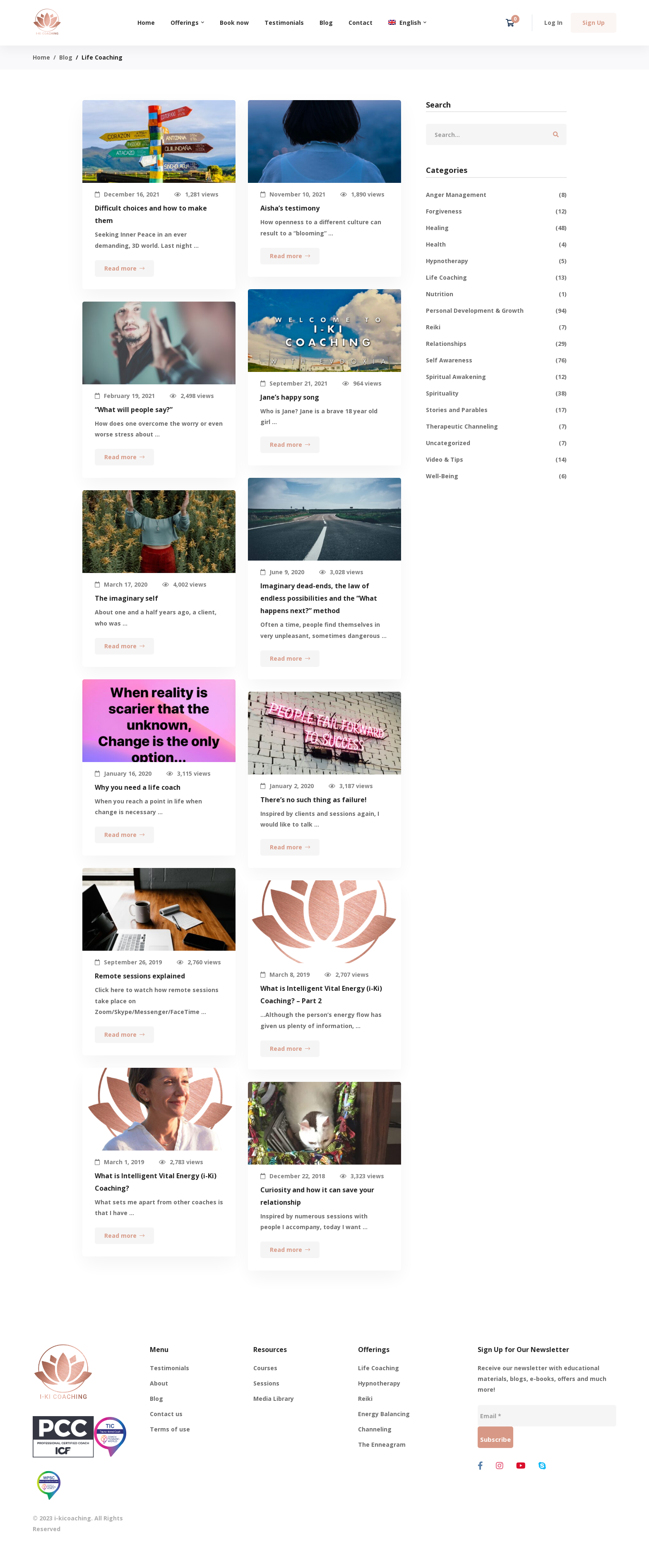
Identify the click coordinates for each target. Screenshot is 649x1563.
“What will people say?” (134, 422)
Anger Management (496, 194)
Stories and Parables (496, 410)
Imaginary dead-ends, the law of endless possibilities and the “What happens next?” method (318, 611)
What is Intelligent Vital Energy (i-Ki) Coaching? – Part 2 (321, 1007)
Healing (496, 228)
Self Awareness (496, 360)
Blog (65, 57)
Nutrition (496, 294)
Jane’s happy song (289, 409)
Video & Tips (496, 459)
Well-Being (496, 476)
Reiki (496, 327)
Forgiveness (496, 211)
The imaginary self (126, 610)
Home (41, 57)
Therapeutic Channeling (496, 426)
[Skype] (542, 1466)
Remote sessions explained (140, 988)
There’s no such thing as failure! (313, 812)
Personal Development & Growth (496, 310)
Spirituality (496, 393)
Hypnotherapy (496, 261)
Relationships (496, 343)
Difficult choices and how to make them (151, 214)
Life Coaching (496, 277)
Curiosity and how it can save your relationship (317, 1208)
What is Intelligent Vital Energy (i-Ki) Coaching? (155, 1194)
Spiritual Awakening (496, 377)
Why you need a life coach (137, 799)
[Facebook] (480, 1466)
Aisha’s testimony (290, 208)
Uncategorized (496, 443)
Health (496, 244)
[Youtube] (521, 1466)
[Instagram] (499, 1466)
